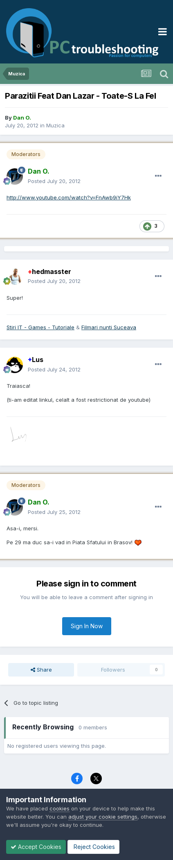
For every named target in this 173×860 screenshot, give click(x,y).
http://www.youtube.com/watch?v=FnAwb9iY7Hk (69, 197)
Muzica (55, 125)
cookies (59, 808)
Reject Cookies (93, 846)
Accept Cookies (36, 846)
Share (41, 669)
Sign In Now (87, 625)
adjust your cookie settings (102, 816)
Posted (54, 181)
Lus (35, 359)
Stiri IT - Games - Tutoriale (40, 327)
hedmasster (49, 271)
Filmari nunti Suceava (108, 327)
